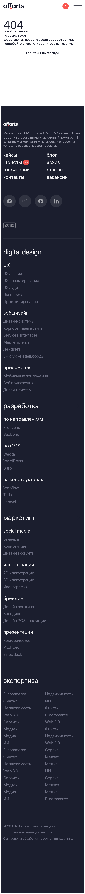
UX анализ (12, 273)
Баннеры (11, 539)
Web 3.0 (10, 714)
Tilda (7, 494)
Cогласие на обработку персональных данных (38, 838)
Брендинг (12, 613)
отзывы (55, 169)
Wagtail (9, 454)
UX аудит (11, 287)
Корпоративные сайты (23, 328)
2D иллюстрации (18, 572)
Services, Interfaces (20, 335)
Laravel (9, 501)
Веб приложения (18, 382)
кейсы (10, 155)
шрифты (16, 162)
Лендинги (12, 349)
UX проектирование (21, 280)
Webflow (11, 487)
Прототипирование (20, 301)
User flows (12, 294)
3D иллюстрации (18, 579)
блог (52, 155)
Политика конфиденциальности (27, 832)
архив (53, 162)
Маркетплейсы (16, 342)
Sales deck (12, 654)
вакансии (57, 177)
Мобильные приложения (25, 375)
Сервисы (11, 721)
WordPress (13, 461)
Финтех (10, 700)
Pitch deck (12, 647)
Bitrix (7, 467)
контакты (13, 177)
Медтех (10, 728)
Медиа (9, 735)
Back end (11, 434)
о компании (16, 169)
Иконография (15, 586)
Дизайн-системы (18, 321)
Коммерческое (16, 640)
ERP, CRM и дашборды (23, 356)
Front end (11, 427)
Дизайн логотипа (18, 606)
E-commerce (14, 693)
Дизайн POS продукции (24, 620)
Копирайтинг (15, 546)
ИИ (6, 742)
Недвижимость (17, 707)
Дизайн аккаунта (18, 553)
